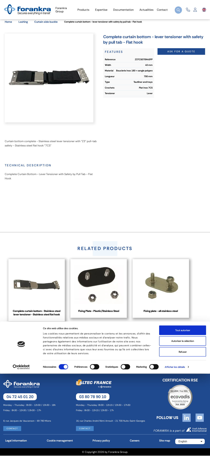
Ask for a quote (181, 56)
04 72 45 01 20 (20, 409)
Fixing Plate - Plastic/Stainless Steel (105, 317)
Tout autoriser (182, 425)
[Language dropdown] (204, 10)
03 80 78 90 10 (92, 409)
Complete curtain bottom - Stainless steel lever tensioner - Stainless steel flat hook (38, 321)
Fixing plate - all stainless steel (171, 317)
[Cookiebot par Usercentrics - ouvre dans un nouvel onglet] (21, 461)
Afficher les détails (175, 461)
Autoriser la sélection (182, 435)
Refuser (183, 446)
